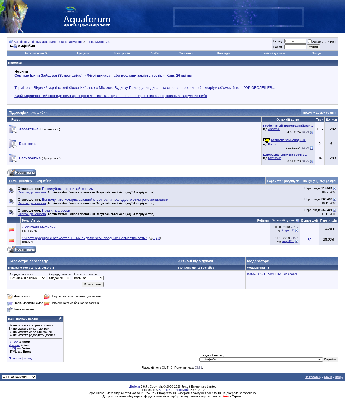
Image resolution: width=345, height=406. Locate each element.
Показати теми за (85, 274)
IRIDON (27, 241)
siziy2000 (288, 241)
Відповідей (309, 220)
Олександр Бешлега (32, 192)
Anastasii (274, 129)
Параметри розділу (281, 181)
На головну (313, 377)
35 (310, 240)
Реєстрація (122, 53)
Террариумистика (98, 41)
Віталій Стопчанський (174, 389)
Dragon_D (287, 230)
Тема (25, 220)
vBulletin (134, 386)
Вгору (339, 377)
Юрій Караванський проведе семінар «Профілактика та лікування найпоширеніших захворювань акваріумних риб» (110, 96)
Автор (35, 220)
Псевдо (278, 41)
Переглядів (328, 220)
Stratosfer (274, 158)
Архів (328, 377)
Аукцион (82, 53)
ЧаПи (155, 53)
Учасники (186, 53)
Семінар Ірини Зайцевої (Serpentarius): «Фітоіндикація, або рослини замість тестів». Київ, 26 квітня (103, 75)
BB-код (13, 341)
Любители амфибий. (39, 227)
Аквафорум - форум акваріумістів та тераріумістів (48, 41)
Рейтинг (263, 220)
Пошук (316, 53)
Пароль (278, 46)
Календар (224, 53)
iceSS (251, 273)
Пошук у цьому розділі (319, 112)
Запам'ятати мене (322, 41)
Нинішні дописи (273, 53)
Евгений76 (29, 230)
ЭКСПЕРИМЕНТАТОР (271, 273)
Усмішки (14, 345)
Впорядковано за (21, 274)
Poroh (272, 144)
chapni (292, 273)
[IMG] (12, 348)
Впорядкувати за (59, 274)
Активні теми (34, 53)
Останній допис (283, 220)
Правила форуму (20, 358)
